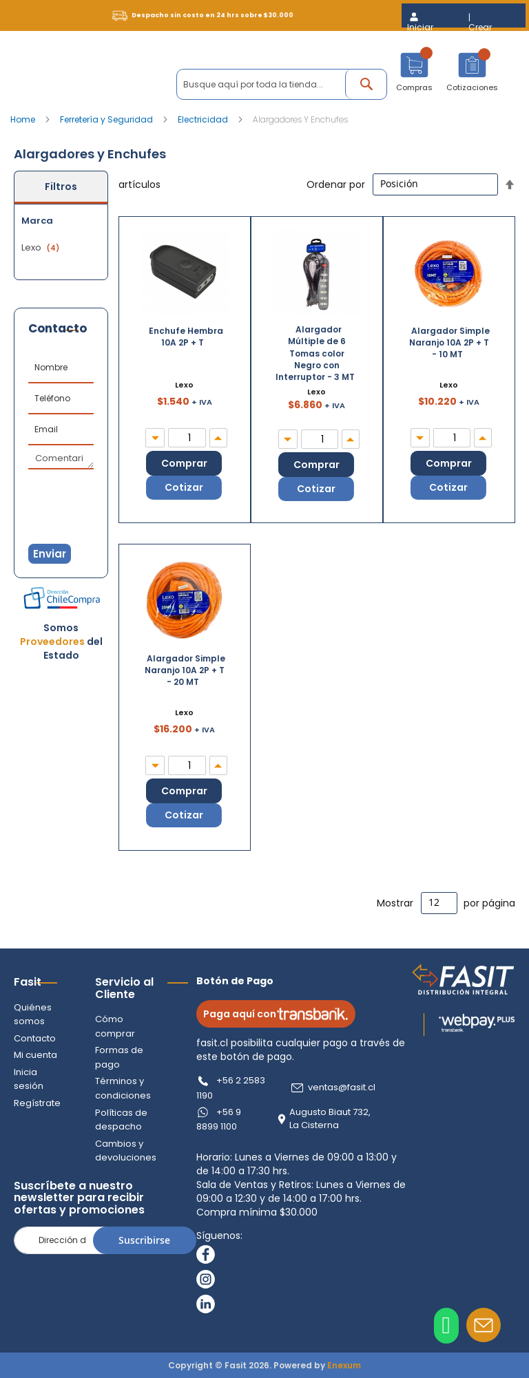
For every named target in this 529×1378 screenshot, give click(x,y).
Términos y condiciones (123, 1088)
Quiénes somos (33, 1014)
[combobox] (281, 84)
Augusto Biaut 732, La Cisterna (330, 1119)
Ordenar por (336, 184)
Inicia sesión (28, 1079)
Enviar (49, 554)
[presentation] (96, 493)
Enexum (344, 1365)
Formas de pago (119, 1057)
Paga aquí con (276, 1014)
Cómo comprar (115, 1026)
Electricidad (204, 119)
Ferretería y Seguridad (107, 119)
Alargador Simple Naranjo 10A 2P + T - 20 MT (185, 670)
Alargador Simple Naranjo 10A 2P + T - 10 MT (449, 342)
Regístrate (37, 1103)
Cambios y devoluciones (125, 1151)
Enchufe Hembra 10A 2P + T (186, 336)
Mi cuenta (35, 1054)
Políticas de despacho (121, 1120)
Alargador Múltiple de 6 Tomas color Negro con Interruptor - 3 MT (315, 353)
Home (23, 119)
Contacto (35, 1038)
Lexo (42, 247)
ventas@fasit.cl (341, 1087)
